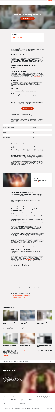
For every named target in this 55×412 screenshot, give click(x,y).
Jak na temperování (16, 299)
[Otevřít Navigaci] (1, 3)
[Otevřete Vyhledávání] (52, 3)
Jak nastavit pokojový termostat (23, 361)
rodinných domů (37, 76)
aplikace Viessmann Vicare (29, 259)
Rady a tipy (11, 361)
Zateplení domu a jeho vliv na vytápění (19, 297)
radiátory (22, 162)
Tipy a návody (16, 361)
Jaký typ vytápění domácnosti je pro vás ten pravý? (21, 295)
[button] (51, 361)
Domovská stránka (5, 361)
